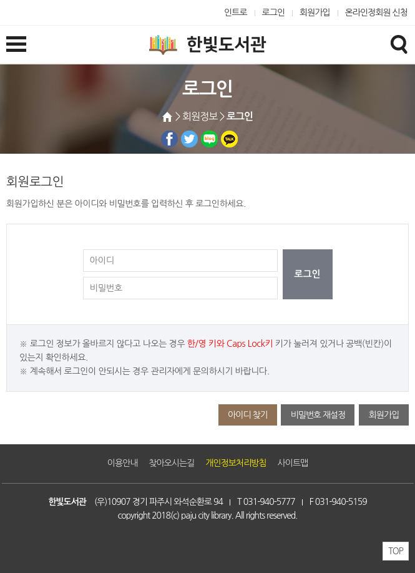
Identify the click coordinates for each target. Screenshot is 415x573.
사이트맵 (293, 463)
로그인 (273, 12)
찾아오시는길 (171, 463)
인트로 (235, 12)
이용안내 (122, 463)
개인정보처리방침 (235, 463)
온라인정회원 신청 (376, 12)
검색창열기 (399, 44)
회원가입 (315, 12)
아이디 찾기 (248, 415)
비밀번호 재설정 (317, 415)
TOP (395, 551)
